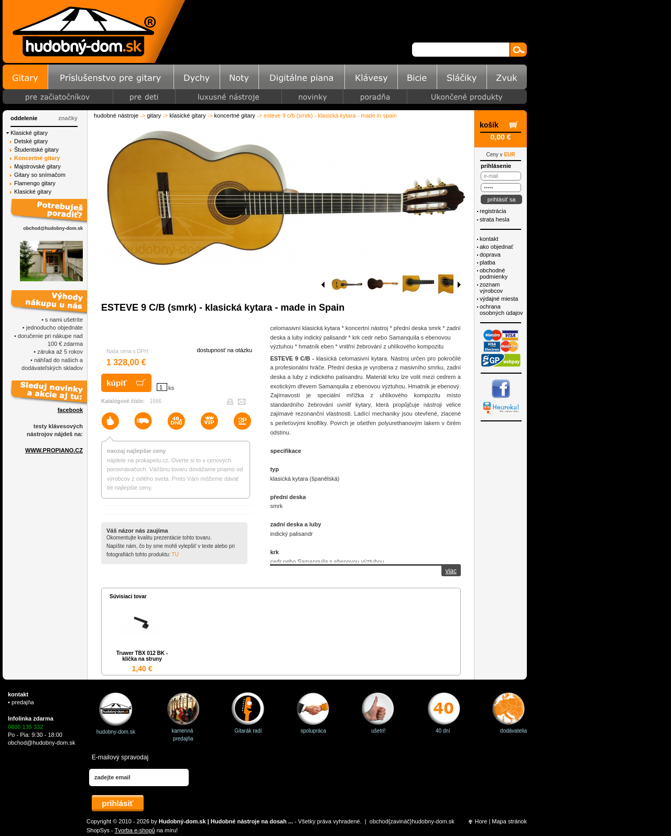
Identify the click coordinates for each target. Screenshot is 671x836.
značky (68, 118)
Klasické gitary (187, 115)
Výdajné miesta (499, 298)
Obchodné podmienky (493, 273)
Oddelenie (23, 118)
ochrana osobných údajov (501, 309)
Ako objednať (496, 247)
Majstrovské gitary (37, 166)
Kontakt (489, 239)
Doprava (490, 254)
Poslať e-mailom (241, 402)
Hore (481, 821)
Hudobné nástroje (116, 115)
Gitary (154, 115)
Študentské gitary (36, 149)
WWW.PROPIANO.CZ (54, 450)
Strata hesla (495, 219)
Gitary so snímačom (40, 175)
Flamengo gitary (35, 183)
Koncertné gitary (234, 115)
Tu (174, 554)
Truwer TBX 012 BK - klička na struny (142, 656)
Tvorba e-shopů (135, 830)
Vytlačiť (230, 402)
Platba (487, 262)
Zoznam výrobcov (491, 287)
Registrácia (493, 211)
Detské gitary (31, 141)
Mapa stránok (509, 821)
